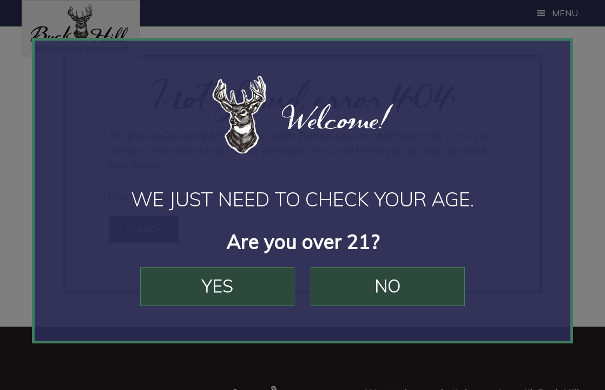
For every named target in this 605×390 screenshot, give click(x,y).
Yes (217, 286)
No (387, 286)
